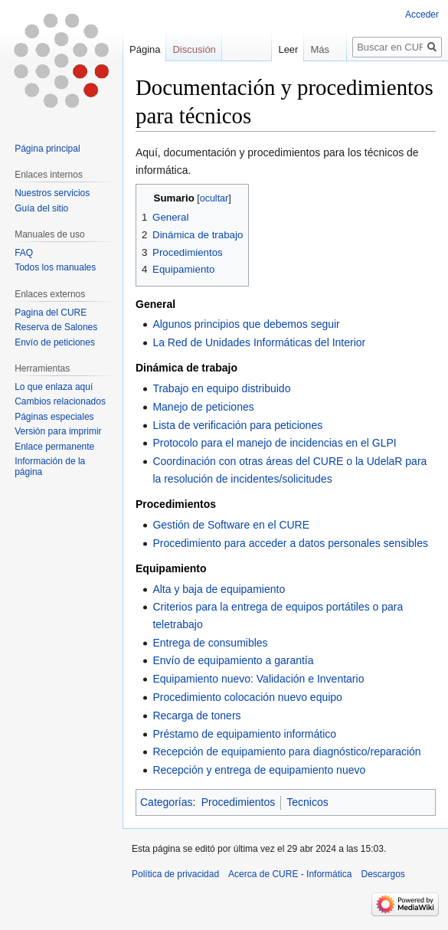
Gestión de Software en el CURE (230, 525)
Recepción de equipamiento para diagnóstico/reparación (286, 751)
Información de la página (50, 466)
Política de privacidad (175, 874)
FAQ (24, 252)
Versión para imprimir (58, 431)
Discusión (193, 49)
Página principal (47, 148)
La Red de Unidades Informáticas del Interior (258, 342)
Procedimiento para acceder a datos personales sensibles (290, 543)
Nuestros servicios (52, 193)
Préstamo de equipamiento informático (244, 734)
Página (144, 49)
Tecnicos (307, 802)
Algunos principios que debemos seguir (245, 324)
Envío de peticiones (55, 342)
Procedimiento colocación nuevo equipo (247, 697)
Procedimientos (238, 802)
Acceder (422, 14)
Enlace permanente (54, 446)
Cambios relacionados (60, 401)
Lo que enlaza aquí (54, 386)
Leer (281, 49)
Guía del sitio (41, 208)
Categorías (166, 802)
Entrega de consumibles (209, 643)
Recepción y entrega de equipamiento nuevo (258, 770)
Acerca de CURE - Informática (290, 874)
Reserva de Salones (56, 327)
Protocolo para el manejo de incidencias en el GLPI (274, 443)
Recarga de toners (196, 715)
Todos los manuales (55, 267)
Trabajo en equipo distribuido (221, 388)
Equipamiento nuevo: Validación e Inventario (258, 679)
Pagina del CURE (51, 312)
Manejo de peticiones (202, 407)
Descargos (382, 874)
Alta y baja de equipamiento (218, 589)
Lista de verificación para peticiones (237, 425)
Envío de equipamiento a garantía (232, 660)
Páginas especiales (54, 416)
